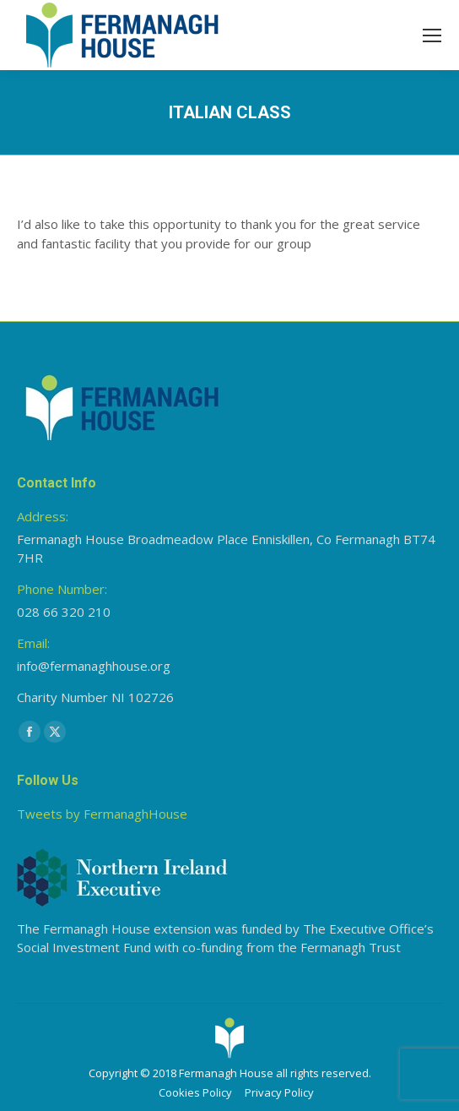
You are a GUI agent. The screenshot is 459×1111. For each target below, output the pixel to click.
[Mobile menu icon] (432, 35)
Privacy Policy (279, 1092)
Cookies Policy (195, 1092)
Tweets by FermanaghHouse (102, 813)
